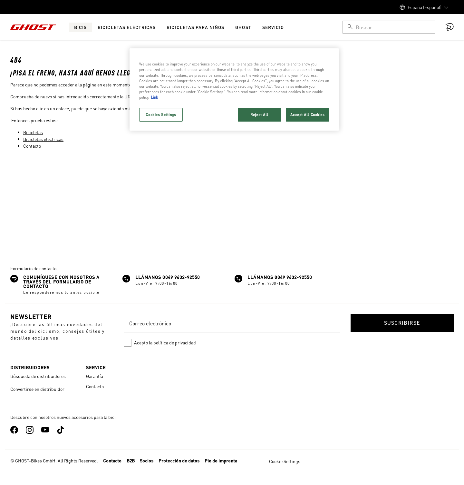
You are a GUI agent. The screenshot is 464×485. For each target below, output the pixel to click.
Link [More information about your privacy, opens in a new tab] (154, 97)
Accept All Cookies (307, 114)
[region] (234, 89)
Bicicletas (33, 132)
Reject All (259, 114)
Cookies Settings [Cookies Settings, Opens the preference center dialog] (161, 114)
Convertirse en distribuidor (37, 389)
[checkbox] (232, 343)
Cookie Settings (284, 461)
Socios (146, 460)
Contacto (32, 146)
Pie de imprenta (221, 460)
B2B (131, 460)
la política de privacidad (172, 342)
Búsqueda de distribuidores (38, 376)
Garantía (94, 376)
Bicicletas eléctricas (43, 139)
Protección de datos (179, 460)
